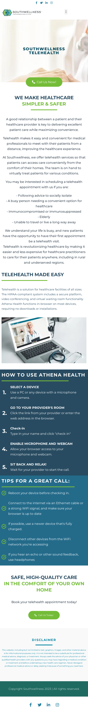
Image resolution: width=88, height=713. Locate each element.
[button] (66, 11)
